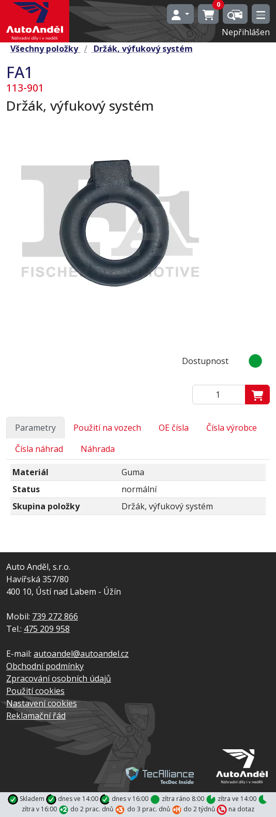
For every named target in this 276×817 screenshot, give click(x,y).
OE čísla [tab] (174, 427)
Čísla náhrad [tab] (39, 449)
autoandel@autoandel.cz (81, 653)
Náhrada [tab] (98, 449)
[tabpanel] (138, 493)
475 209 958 (47, 628)
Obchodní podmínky (45, 666)
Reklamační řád (36, 715)
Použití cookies (35, 691)
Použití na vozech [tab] (107, 427)
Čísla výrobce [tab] (231, 427)
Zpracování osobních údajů (58, 678)
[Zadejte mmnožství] (219, 394)
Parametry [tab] (35, 427)
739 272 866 (55, 616)
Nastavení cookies (41, 703)
